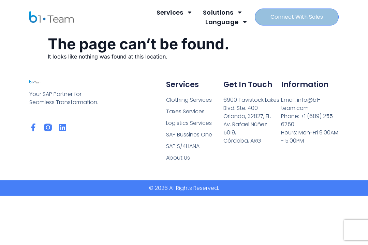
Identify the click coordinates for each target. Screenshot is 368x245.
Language (226, 22)
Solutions (223, 12)
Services (174, 12)
